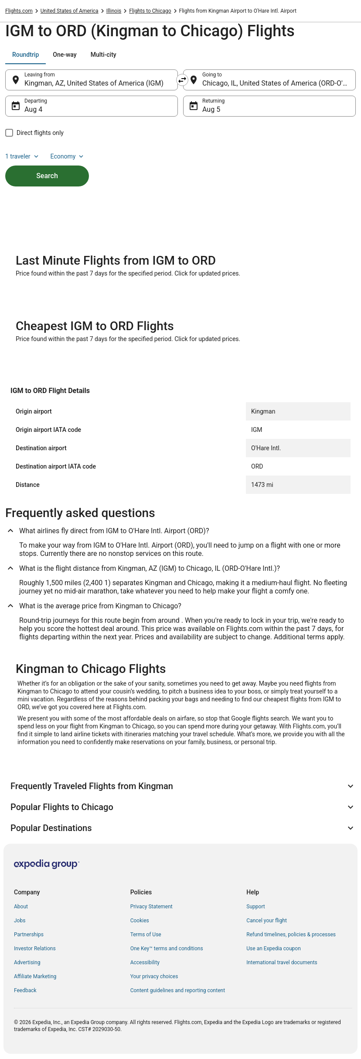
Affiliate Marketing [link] (35, 976)
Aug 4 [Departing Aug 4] (33, 109)
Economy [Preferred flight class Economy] (68, 156)
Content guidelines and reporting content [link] (177, 990)
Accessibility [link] (145, 962)
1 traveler (22, 156)
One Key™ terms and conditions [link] (166, 948)
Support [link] (255, 907)
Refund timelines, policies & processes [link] (291, 934)
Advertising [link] (27, 962)
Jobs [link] (19, 921)
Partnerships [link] (29, 934)
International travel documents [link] (281, 962)
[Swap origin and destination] (182, 80)
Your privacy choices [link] (154, 976)
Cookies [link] (139, 921)
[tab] (25, 54)
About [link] (21, 907)
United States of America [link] (70, 11)
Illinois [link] (114, 11)
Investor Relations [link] (35, 948)
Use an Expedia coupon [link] (273, 948)
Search (47, 176)
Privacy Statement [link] (151, 907)
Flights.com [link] (19, 11)
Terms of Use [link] (145, 934)
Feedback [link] (25, 990)
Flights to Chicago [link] (150, 11)
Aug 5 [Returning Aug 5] (211, 109)
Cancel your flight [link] (266, 921)
